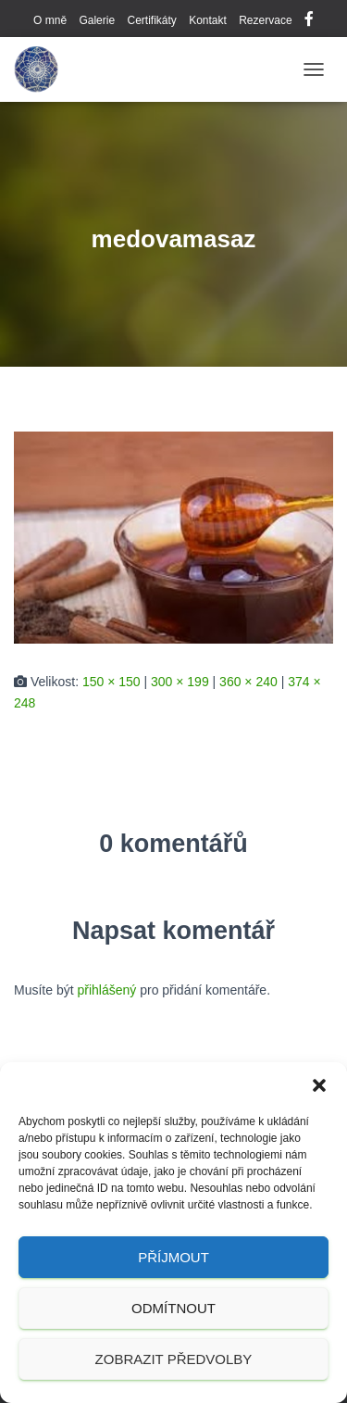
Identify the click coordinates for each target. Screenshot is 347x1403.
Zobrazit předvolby (174, 1359)
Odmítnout (173, 1308)
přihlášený (106, 990)
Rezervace (265, 20)
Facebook (309, 21)
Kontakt (208, 20)
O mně (50, 20)
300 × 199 (180, 681)
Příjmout (173, 1257)
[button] (319, 1085)
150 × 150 (111, 681)
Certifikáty (151, 20)
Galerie (97, 20)
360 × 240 (248, 681)
